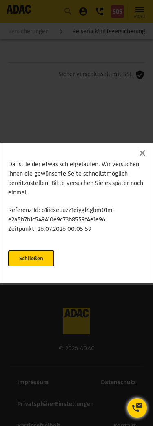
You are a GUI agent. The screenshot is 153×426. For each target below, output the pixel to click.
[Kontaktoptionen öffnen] (137, 408)
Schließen (31, 258)
